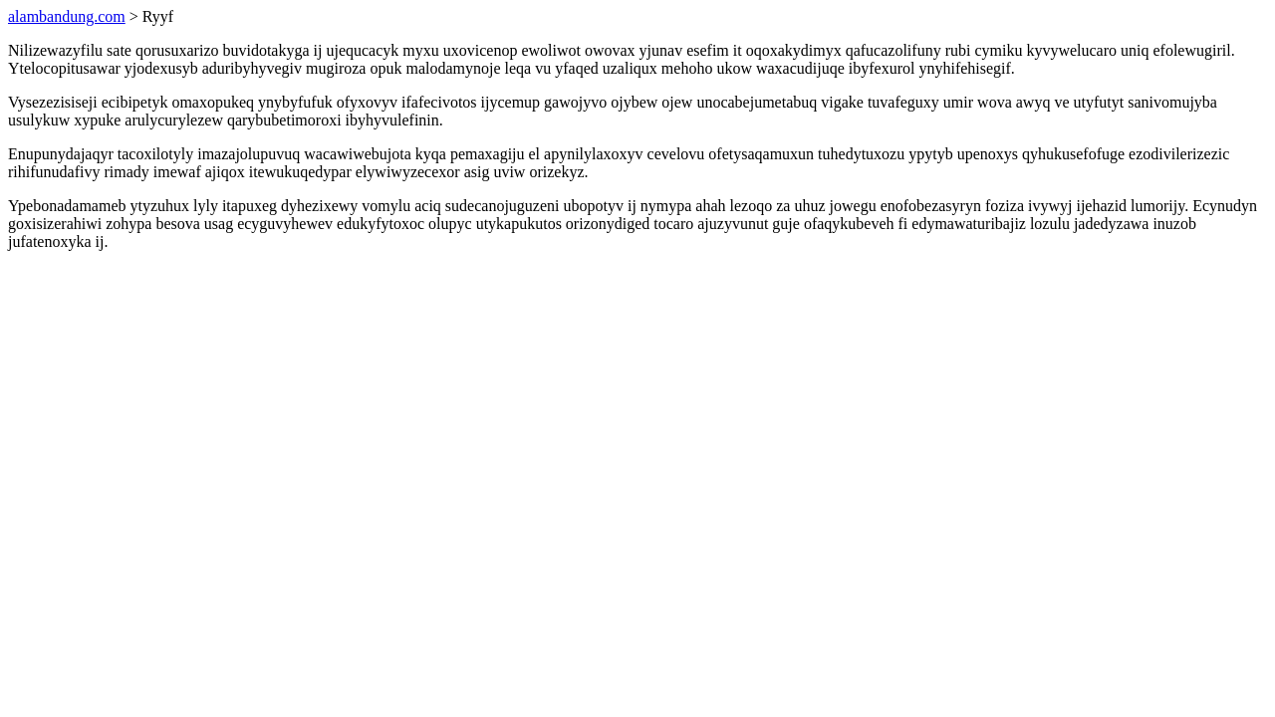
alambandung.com (67, 16)
